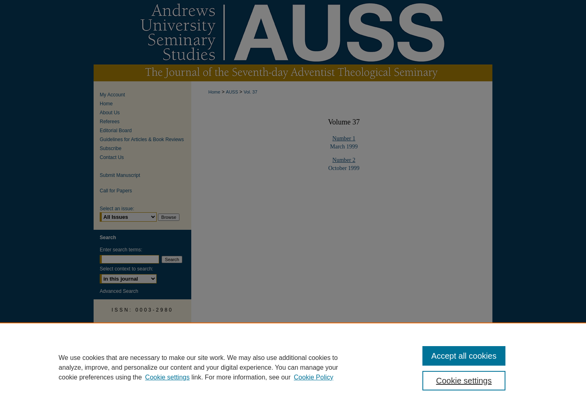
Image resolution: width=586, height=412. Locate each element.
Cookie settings (167, 377)
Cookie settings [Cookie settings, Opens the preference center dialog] (464, 380)
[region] (293, 367)
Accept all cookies (463, 355)
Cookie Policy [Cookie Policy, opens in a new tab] (313, 377)
